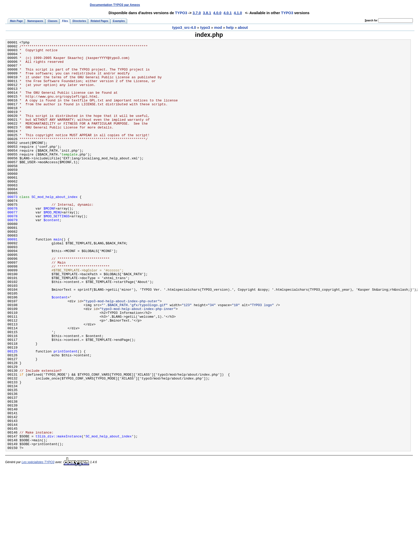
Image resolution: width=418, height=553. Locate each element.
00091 (12, 279)
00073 (12, 228)
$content (51, 256)
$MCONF (49, 242)
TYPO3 (181, 13)
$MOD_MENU (52, 247)
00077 (12, 247)
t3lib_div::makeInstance (58, 515)
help (230, 27)
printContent (65, 413)
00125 (12, 413)
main (57, 279)
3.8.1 (207, 13)
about (243, 27)
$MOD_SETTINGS (56, 251)
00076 (12, 242)
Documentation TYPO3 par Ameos (115, 5)
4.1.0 (238, 13)
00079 (12, 256)
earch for (371, 20)
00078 (12, 251)
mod (218, 27)
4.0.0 (217, 13)
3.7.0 (197, 13)
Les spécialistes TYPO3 (38, 544)
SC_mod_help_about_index (55, 228)
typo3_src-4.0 (184, 27)
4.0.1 (227, 13)
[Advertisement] (318, 5)
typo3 (205, 27)
